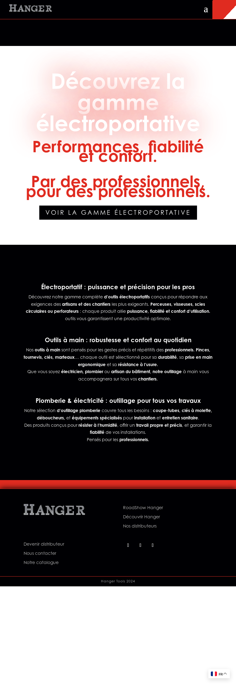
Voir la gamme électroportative (118, 212)
